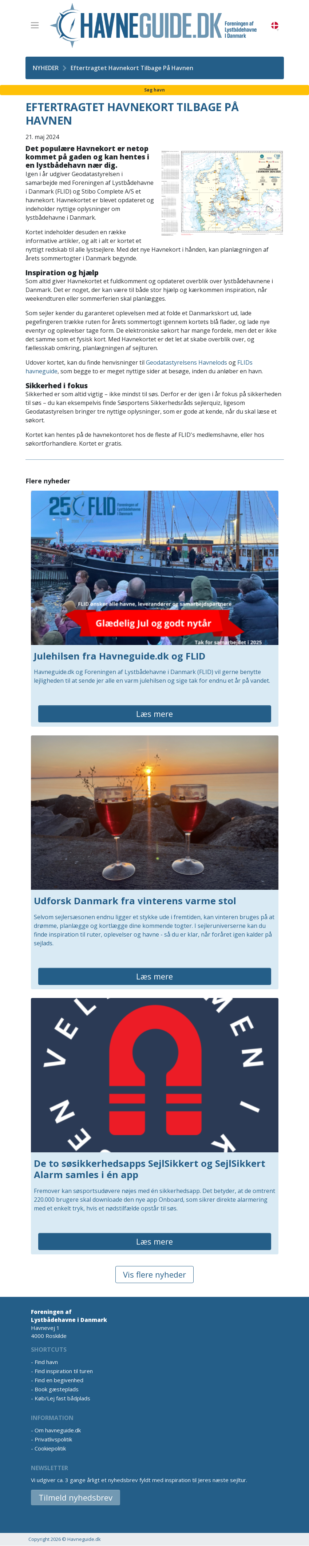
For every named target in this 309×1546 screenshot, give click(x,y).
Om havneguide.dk (58, 1430)
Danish (274, 25)
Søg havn (154, 90)
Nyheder (46, 68)
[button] (277, 30)
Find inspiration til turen (64, 1371)
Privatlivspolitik (53, 1439)
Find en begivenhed (59, 1380)
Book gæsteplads (57, 1389)
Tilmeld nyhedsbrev (75, 1497)
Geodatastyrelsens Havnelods (186, 362)
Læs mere (154, 713)
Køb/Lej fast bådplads (62, 1398)
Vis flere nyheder (154, 1274)
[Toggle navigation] (34, 25)
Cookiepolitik (50, 1448)
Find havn (46, 1362)
